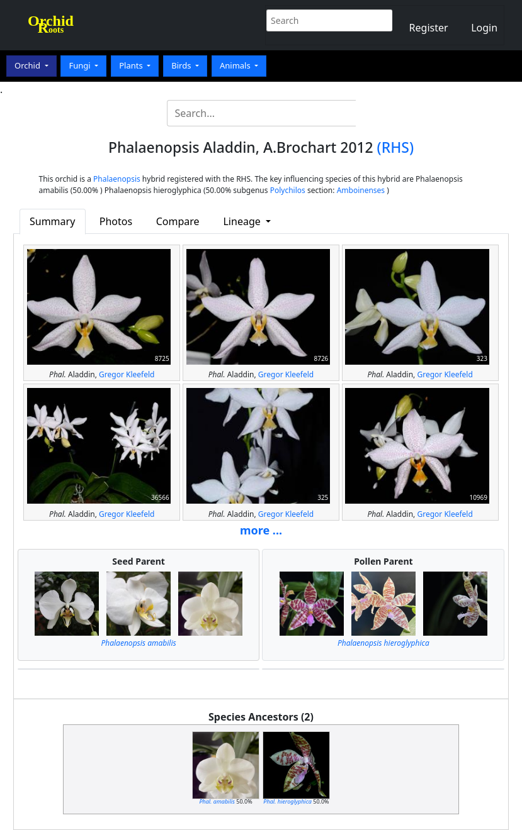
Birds (182, 65)
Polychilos (287, 190)
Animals (236, 65)
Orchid (28, 65)
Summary (52, 221)
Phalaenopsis (116, 179)
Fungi (81, 65)
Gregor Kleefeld (126, 374)
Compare (178, 221)
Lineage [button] (243, 221)
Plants (132, 65)
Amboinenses (361, 190)
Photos (115, 221)
